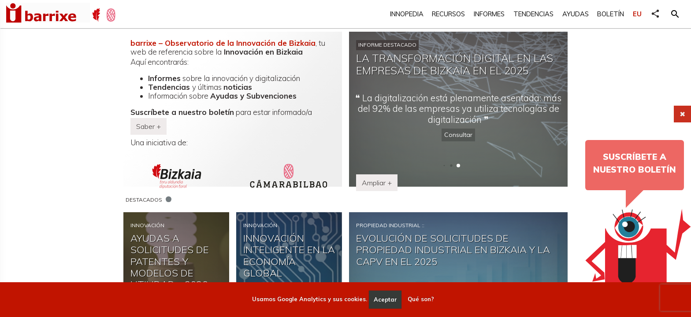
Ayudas (575, 14)
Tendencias (533, 14)
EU (637, 14)
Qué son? (421, 299)
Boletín (610, 14)
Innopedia (407, 14)
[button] (675, 14)
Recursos (448, 14)
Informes (489, 14)
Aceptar (385, 299)
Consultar (458, 135)
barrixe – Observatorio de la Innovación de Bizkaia (223, 43)
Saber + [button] (148, 126)
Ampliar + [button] (377, 182)
